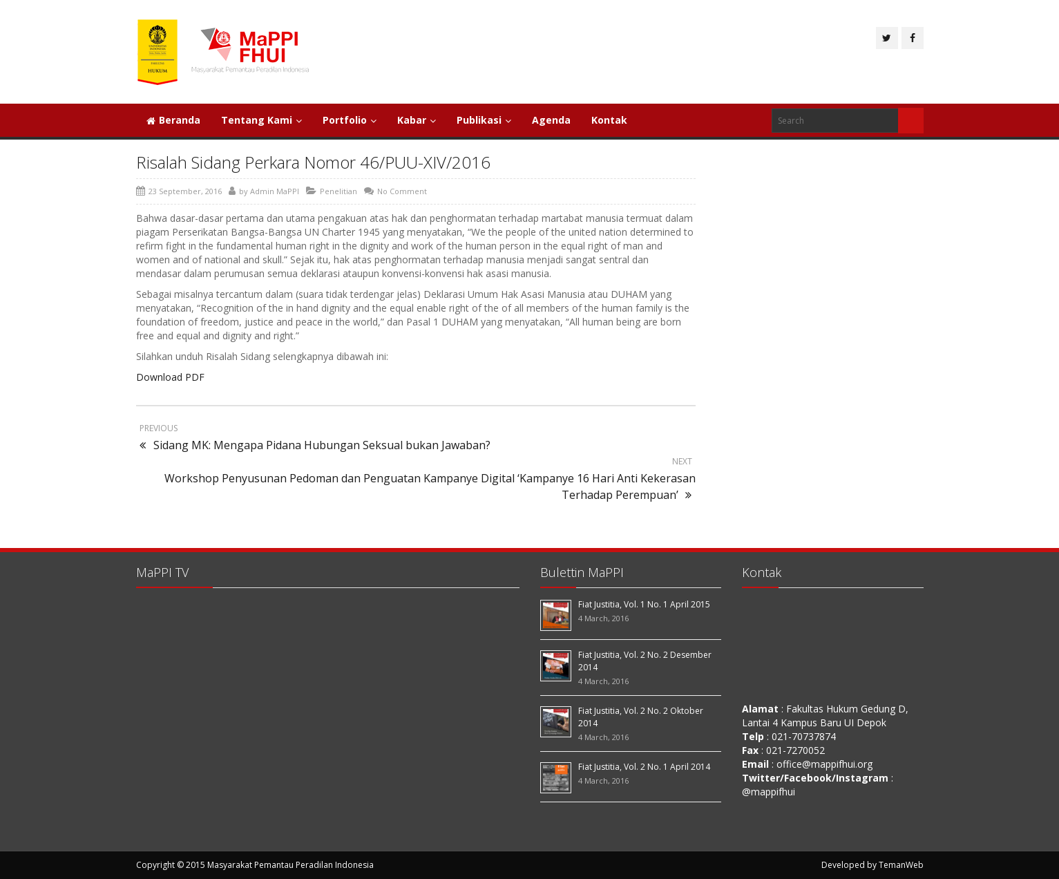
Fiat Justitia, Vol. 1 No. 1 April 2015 (644, 604)
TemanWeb (901, 865)
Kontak (609, 119)
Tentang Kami (261, 119)
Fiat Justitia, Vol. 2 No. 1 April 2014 (644, 767)
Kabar (416, 119)
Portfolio (349, 119)
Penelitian (338, 191)
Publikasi (484, 119)
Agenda (551, 119)
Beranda (173, 119)
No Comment (402, 191)
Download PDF (170, 377)
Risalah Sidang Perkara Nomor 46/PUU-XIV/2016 (313, 162)
